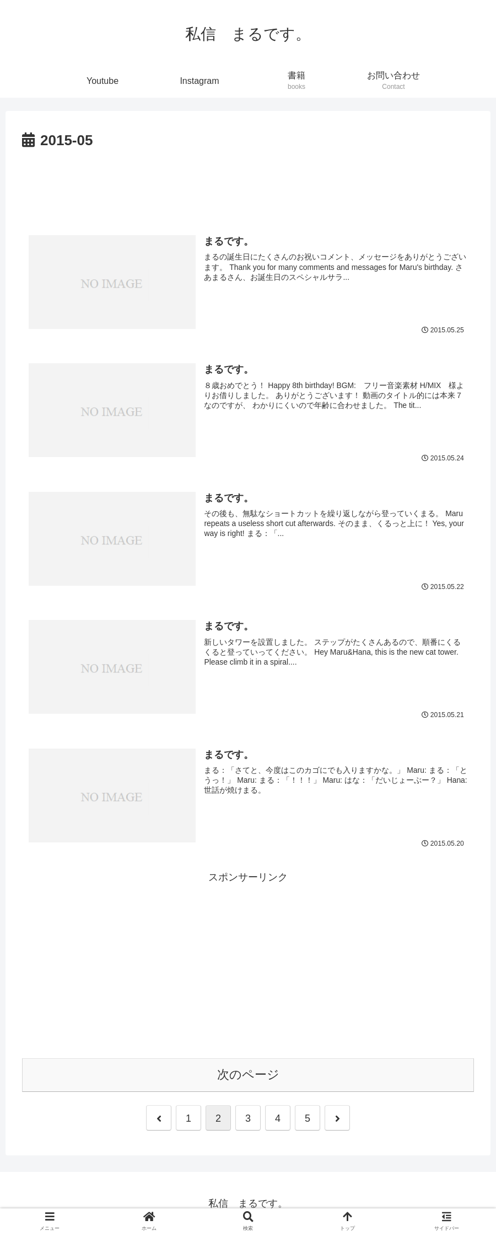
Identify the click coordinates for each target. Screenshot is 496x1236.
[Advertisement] (248, 184)
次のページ (248, 1075)
